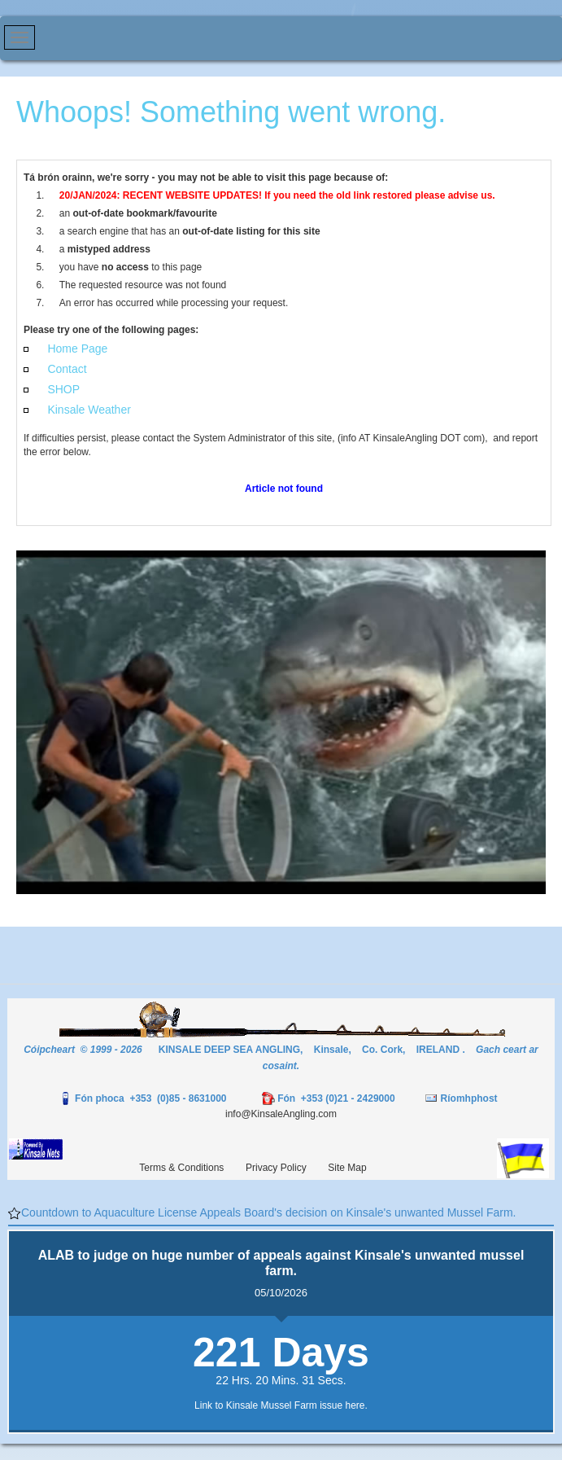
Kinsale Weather (88, 409)
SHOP (63, 389)
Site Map (347, 1167)
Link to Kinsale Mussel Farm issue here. (281, 1405)
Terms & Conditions (181, 1167)
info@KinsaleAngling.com (281, 1114)
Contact (66, 368)
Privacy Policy (276, 1167)
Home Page (77, 348)
